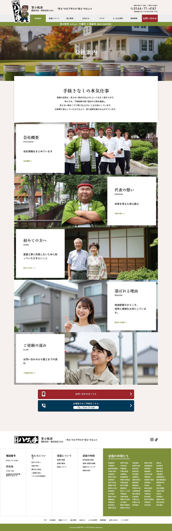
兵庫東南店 (148, 465)
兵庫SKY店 (136, 502)
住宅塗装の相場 (88, 460)
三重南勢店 (136, 491)
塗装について (54, 18)
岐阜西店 (147, 482)
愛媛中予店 (112, 485)
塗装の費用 (61, 463)
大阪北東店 (124, 496)
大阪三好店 (160, 491)
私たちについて (38, 457)
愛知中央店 (112, 496)
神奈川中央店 (125, 499)
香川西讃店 (160, 488)
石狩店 (158, 494)
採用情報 (133, 18)
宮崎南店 (111, 480)
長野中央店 (136, 465)
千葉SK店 (135, 499)
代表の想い (35, 466)
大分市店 (123, 465)
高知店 (158, 463)
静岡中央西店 (125, 505)
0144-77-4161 (12, 460)
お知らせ (85, 18)
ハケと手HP (125, 520)
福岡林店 (147, 491)
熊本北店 (159, 471)
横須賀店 (123, 488)
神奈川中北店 (125, 508)
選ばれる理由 (36, 469)
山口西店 (123, 502)
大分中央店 (148, 474)
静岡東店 (159, 468)
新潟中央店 (112, 477)
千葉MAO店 (136, 488)
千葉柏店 (123, 494)
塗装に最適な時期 (89, 463)
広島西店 (159, 465)
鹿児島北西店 (113, 468)
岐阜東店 (135, 505)
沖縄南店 (123, 468)
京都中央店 (112, 471)
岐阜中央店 (124, 463)
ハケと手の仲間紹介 (38, 476)
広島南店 (111, 474)
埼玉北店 (147, 505)
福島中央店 (160, 499)
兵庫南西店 (160, 477)
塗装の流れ (87, 470)
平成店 (146, 485)
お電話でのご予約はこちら (87, 405)
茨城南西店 (124, 477)
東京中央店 (112, 482)
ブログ (101, 18)
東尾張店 (147, 471)
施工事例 (70, 18)
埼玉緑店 (135, 474)
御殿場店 (111, 499)
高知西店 (111, 491)
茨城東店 (135, 496)
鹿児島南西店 (161, 480)
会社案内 (37, 18)
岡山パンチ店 (125, 491)
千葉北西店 (124, 482)
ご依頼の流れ (36, 473)
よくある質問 (118, 18)
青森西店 (147, 477)
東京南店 (111, 505)
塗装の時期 (61, 460)
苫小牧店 (111, 494)
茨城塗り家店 (149, 480)
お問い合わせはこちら (87, 394)
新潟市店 (135, 471)
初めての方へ (36, 462)
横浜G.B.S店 (112, 488)
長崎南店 (147, 468)
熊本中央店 (148, 463)
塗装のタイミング (89, 467)
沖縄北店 (147, 502)
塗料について (62, 467)
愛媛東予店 (160, 482)
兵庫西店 (135, 477)
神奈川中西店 (125, 480)
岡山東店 (159, 505)
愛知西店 (135, 482)
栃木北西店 (136, 494)
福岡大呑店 (136, 480)
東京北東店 (160, 502)
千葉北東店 (124, 471)
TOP (45, 520)
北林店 (158, 485)
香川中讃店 (124, 485)
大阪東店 (123, 474)
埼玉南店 (135, 463)
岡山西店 (147, 496)
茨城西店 (111, 463)
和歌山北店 (112, 508)
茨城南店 (159, 496)
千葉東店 (159, 474)
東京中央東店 (149, 499)
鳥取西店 (135, 485)
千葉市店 (147, 494)
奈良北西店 (148, 488)
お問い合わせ (150, 18)
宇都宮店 (111, 502)
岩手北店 (135, 468)
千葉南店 (111, 465)
